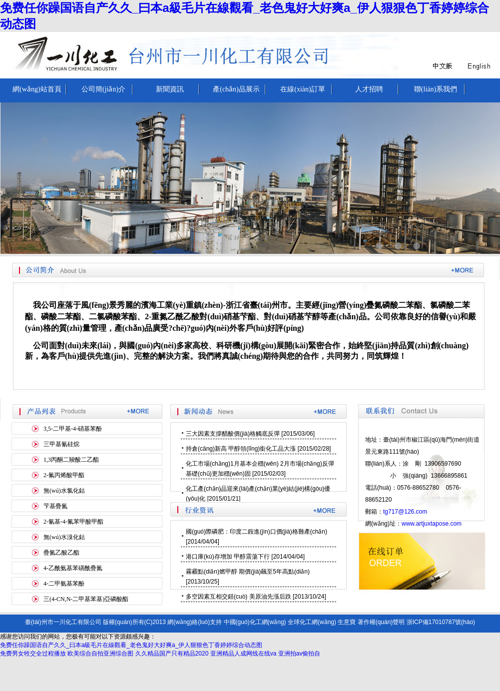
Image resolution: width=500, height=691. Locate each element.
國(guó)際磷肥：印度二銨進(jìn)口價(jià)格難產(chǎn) (256, 531)
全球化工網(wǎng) (312, 622)
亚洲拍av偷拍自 (299, 653)
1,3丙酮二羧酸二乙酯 (71, 459)
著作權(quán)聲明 (381, 622)
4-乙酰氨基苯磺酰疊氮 (72, 568)
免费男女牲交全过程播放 (33, 653)
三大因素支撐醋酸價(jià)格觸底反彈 (233, 433)
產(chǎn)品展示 (236, 89)
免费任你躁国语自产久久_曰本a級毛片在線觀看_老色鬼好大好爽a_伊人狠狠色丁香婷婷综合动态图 (131, 645)
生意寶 (347, 622)
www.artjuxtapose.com (432, 523)
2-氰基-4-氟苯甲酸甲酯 (73, 521)
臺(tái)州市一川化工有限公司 (63, 622)
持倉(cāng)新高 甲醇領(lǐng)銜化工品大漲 (241, 448)
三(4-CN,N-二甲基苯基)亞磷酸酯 (85, 599)
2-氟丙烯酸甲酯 (63, 475)
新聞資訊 (170, 89)
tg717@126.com (405, 511)
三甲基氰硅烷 (61, 444)
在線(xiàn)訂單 (302, 89)
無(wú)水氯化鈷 (64, 490)
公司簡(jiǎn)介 (103, 89)
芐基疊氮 (55, 506)
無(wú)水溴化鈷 (64, 537)
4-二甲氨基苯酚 (63, 583)
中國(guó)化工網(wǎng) (255, 622)
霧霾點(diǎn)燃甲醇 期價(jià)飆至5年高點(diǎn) (248, 571)
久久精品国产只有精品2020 (172, 653)
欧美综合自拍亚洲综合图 (100, 653)
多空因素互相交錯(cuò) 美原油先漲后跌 (238, 596)
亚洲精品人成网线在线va (243, 653)
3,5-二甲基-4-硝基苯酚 (72, 428)
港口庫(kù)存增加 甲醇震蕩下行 (228, 556)
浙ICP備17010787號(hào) (441, 622)
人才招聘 (369, 89)
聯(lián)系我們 (435, 89)
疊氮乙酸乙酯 (61, 552)
